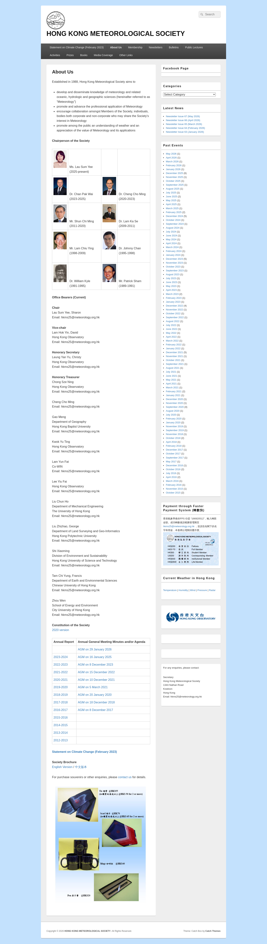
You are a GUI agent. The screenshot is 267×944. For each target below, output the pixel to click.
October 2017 (173, 453)
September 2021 (175, 364)
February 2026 (174, 165)
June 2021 (171, 375)
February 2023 (174, 298)
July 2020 (171, 414)
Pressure (202, 590)
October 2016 (173, 469)
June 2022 (171, 329)
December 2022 (174, 305)
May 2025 (171, 200)
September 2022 (175, 317)
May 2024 (171, 239)
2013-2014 (61, 732)
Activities (55, 55)
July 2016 (171, 473)
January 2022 (173, 348)
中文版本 (81, 767)
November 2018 (174, 434)
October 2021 (173, 360)
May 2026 (171, 153)
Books (83, 55)
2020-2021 (61, 679)
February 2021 (174, 391)
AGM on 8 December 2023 (95, 664)
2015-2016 (61, 717)
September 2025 (175, 184)
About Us (116, 47)
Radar (212, 590)
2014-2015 (61, 725)
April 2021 (171, 383)
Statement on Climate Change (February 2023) (77, 47)
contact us (125, 777)
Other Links (126, 55)
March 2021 (172, 387)
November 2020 (174, 403)
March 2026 (172, 161)
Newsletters (155, 47)
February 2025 (174, 212)
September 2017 (175, 457)
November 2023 (174, 262)
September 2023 (175, 270)
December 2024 (174, 216)
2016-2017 (61, 710)
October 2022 (173, 313)
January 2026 (173, 169)
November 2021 (174, 356)
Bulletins (174, 47)
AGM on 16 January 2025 (94, 657)
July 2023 (171, 278)
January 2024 (173, 255)
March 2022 (172, 340)
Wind (193, 590)
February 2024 (174, 251)
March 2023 (172, 294)
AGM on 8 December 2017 (95, 710)
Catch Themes (213, 931)
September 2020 (175, 407)
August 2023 (172, 274)
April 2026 (171, 157)
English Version (62, 767)
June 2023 (171, 282)
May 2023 (171, 286)
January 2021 (173, 395)
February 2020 (174, 418)
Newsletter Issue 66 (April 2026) (183, 120)
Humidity (183, 590)
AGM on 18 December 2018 (96, 702)
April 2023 (171, 290)
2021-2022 (61, 672)
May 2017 (171, 461)
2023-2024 (61, 657)
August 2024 (172, 227)
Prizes (70, 55)
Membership (135, 47)
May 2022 (171, 333)
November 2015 (174, 488)
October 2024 (173, 220)
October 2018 (173, 438)
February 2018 (174, 445)
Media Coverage (103, 55)
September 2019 (175, 430)
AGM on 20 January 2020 (94, 694)
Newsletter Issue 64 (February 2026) (185, 128)
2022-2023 (61, 664)
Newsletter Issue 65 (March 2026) (184, 124)
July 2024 (171, 231)
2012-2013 (61, 740)
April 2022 (171, 336)
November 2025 (174, 177)
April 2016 (171, 477)
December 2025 (174, 173)
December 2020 (174, 399)
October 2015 (173, 492)
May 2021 (171, 379)
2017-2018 (61, 702)
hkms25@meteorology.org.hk (178, 526)
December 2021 (174, 352)
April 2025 (171, 204)
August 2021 (172, 367)
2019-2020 (61, 687)
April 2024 (171, 243)
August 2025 (172, 188)
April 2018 (171, 442)
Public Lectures (194, 47)
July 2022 (171, 325)
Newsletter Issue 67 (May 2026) (183, 116)
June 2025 (171, 196)
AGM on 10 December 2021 (96, 679)
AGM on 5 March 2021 (93, 687)
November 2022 (174, 309)
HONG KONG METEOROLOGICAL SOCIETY (115, 33)
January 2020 (173, 422)
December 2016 (174, 465)
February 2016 (174, 484)
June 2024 (171, 235)
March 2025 (172, 208)
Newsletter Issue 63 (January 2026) (185, 131)
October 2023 (173, 266)
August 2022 (172, 321)
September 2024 (175, 223)
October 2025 (173, 181)
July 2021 (171, 371)
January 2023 (173, 301)
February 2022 (174, 344)
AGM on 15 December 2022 (96, 672)
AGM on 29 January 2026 (94, 649)
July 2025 (171, 192)
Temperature (170, 590)
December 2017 (174, 449)
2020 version (60, 630)
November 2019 (174, 426)
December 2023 (174, 258)
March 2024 (172, 247)
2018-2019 (61, 694)
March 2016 (172, 481)
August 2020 (172, 410)
